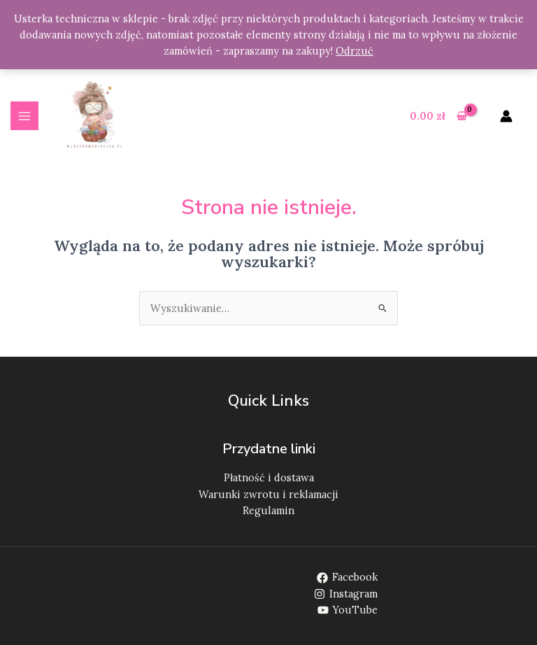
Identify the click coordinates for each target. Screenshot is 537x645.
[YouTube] (347, 610)
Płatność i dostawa (269, 477)
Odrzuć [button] (354, 50)
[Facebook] (347, 577)
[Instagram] (346, 594)
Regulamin (268, 510)
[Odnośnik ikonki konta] (506, 116)
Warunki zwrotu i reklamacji (268, 494)
